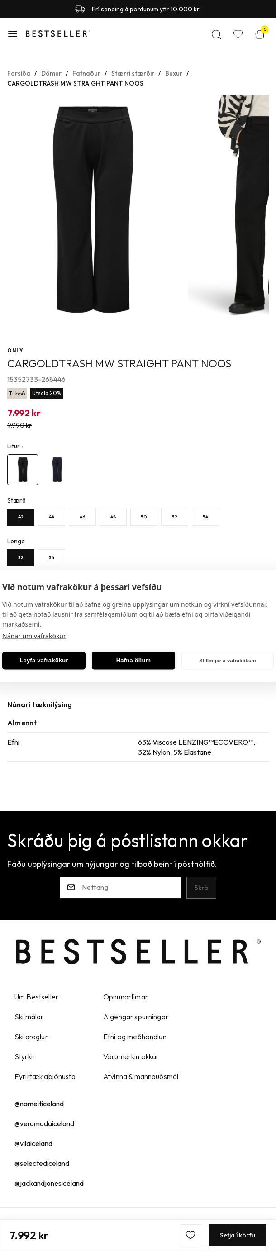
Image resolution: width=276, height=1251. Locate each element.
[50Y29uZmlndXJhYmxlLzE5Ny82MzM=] (144, 517)
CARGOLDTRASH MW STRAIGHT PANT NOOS (75, 83)
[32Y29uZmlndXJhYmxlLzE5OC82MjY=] (21, 557)
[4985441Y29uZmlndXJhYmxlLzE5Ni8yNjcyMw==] (57, 469)
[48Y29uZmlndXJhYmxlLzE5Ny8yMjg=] (113, 517)
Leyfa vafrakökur (43, 660)
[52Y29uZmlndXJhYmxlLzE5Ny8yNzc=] (175, 517)
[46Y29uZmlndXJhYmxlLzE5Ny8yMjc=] (82, 517)
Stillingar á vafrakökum (227, 660)
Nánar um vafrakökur (34, 635)
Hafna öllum (133, 660)
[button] (12, 33)
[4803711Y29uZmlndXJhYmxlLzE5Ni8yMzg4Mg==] (22, 469)
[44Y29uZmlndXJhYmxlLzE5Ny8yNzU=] (51, 517)
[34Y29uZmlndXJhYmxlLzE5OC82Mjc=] (51, 557)
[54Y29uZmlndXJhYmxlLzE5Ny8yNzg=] (205, 517)
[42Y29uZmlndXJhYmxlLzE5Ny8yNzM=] (21, 517)
